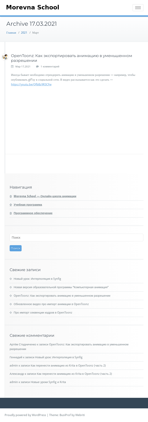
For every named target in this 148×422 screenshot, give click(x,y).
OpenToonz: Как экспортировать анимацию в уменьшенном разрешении (62, 295)
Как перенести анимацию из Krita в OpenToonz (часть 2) (68, 365)
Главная (11, 32)
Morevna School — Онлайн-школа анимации (45, 196)
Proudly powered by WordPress (25, 415)
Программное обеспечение (33, 213)
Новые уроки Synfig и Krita (48, 382)
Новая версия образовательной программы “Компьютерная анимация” (61, 287)
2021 (24, 32)
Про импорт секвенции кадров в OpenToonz (43, 312)
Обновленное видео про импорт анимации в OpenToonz (51, 304)
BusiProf (65, 415)
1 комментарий (50, 67)
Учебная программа (28, 204)
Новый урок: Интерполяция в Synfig (37, 279)
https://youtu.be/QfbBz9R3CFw (31, 84)
